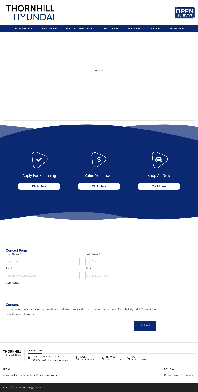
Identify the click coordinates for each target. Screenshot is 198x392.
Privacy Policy (10, 375)
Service (134, 28)
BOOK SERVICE (23, 28)
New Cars (49, 28)
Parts (155, 28)
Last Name (91, 254)
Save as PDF (52, 375)
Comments (12, 282)
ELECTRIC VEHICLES (79, 28)
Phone (89, 268)
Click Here (39, 186)
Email (9, 268)
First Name (13, 254)
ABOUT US (176, 28)
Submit (145, 325)
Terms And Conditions (31, 375)
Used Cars (110, 28)
